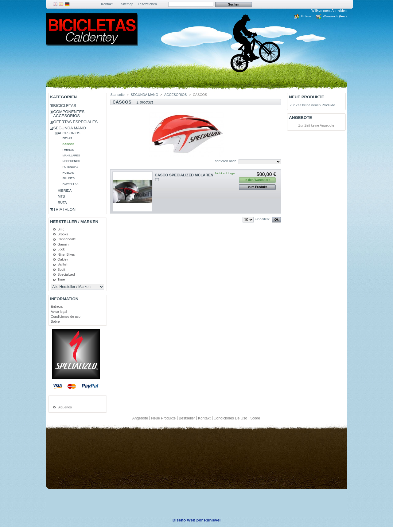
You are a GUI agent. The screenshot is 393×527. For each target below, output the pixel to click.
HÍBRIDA (65, 190)
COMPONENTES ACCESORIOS (68, 113)
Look (61, 249)
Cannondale (66, 239)
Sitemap (127, 4)
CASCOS (68, 144)
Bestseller (187, 418)
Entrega (57, 306)
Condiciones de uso (65, 316)
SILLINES (68, 178)
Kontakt (106, 4)
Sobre (55, 321)
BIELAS (67, 138)
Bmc (60, 229)
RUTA (62, 202)
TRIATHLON (64, 209)
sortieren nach (225, 161)
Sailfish (62, 264)
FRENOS (68, 149)
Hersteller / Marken (74, 221)
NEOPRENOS (71, 161)
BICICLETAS (64, 105)
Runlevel (212, 520)
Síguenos (64, 407)
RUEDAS (68, 172)
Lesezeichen (147, 4)
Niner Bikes (66, 254)
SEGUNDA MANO (69, 128)
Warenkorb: (330, 16)
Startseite (117, 94)
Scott (61, 269)
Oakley (62, 259)
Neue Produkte (306, 97)
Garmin (62, 244)
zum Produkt (257, 187)
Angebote (300, 117)
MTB (61, 196)
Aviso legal (59, 311)
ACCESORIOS (69, 133)
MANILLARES (71, 155)
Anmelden (339, 10)
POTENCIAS (70, 166)
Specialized (66, 274)
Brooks (62, 234)
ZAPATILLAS (70, 184)
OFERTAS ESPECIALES (75, 122)
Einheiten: (262, 219)
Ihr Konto (307, 16)
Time (61, 279)
